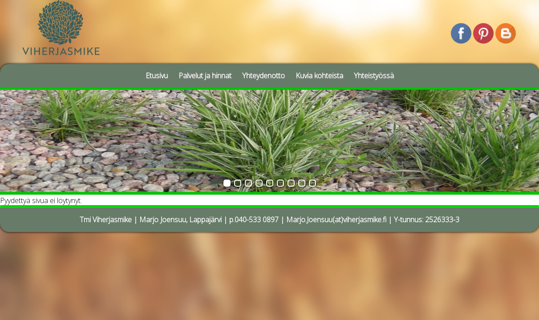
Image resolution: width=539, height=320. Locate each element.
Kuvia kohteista (319, 75)
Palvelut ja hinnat (204, 75)
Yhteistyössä (374, 75)
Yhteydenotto (263, 75)
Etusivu (157, 75)
